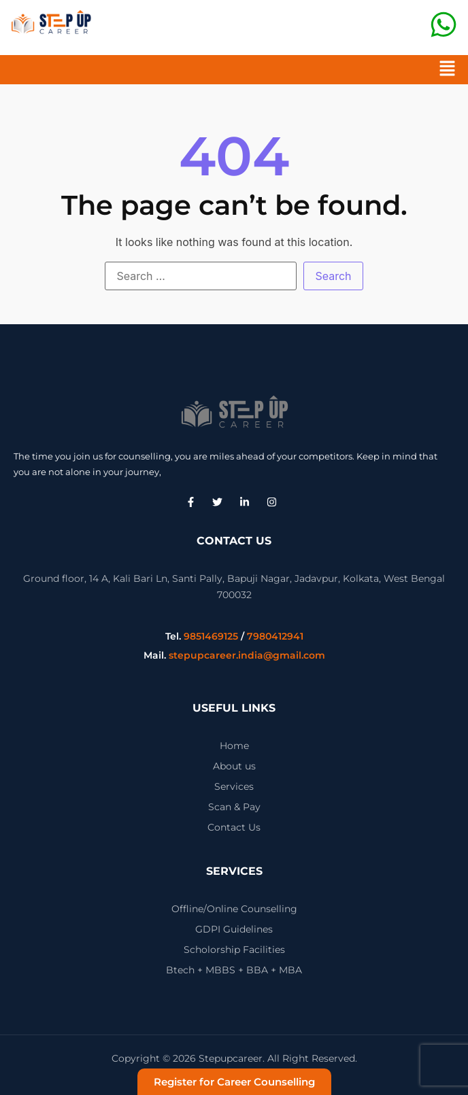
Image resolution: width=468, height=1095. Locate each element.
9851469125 (211, 636)
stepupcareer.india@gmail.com (247, 655)
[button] (447, 69)
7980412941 (275, 636)
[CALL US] (443, 24)
